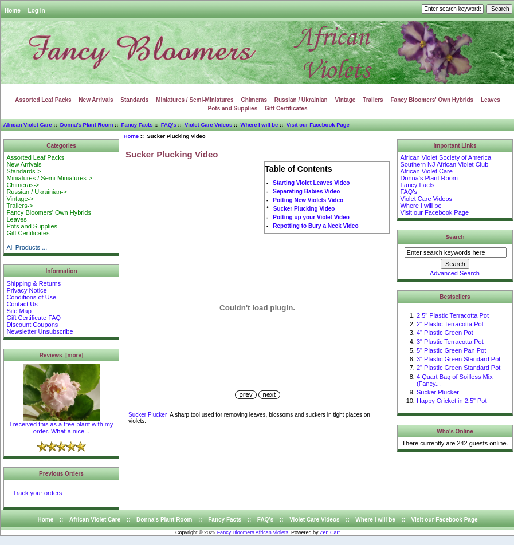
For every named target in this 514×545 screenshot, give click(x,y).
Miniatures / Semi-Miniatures (195, 100)
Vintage (345, 100)
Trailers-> (19, 205)
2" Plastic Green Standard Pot (458, 367)
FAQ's (168, 124)
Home (13, 10)
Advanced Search (455, 273)
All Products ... (26, 247)
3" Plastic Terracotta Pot (450, 341)
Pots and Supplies (233, 108)
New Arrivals (96, 100)
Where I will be (259, 124)
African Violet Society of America (445, 157)
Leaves (490, 100)
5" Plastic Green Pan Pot (451, 350)
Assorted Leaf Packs (43, 100)
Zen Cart (330, 532)
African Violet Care (27, 124)
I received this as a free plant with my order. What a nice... (61, 425)
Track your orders (37, 492)
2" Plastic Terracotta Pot (450, 324)
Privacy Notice (26, 290)
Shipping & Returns (33, 283)
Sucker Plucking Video (304, 209)
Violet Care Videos (208, 124)
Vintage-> (19, 198)
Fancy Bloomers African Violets (252, 532)
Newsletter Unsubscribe (39, 331)
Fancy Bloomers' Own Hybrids (431, 100)
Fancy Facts (137, 124)
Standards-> (23, 171)
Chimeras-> (22, 184)
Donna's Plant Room (86, 124)
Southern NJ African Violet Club (444, 164)
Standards (134, 100)
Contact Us (21, 304)
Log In (36, 10)
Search (455, 237)
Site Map (18, 310)
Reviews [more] (62, 355)
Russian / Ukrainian (301, 100)
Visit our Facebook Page (318, 124)
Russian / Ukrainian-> (36, 191)
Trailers (373, 100)
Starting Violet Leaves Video (311, 183)
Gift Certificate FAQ (33, 317)
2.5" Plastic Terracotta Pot (453, 315)
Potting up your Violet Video (311, 217)
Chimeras (254, 100)
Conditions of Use (31, 297)
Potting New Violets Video (308, 200)
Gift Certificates (286, 108)
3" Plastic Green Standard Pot (458, 359)
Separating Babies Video (306, 191)
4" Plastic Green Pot (445, 332)
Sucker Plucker (147, 415)
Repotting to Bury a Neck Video (315, 226)
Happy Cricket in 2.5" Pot (452, 400)
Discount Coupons (32, 324)
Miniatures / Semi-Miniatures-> (49, 178)
